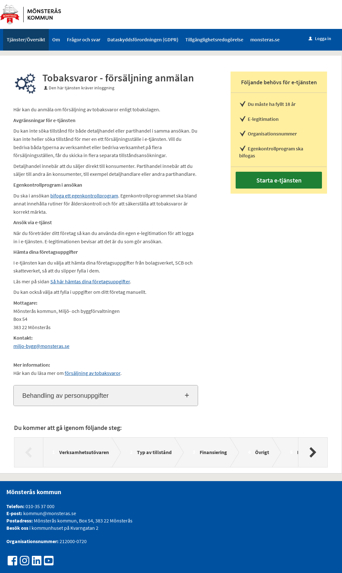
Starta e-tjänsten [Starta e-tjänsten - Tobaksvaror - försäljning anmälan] (279, 180)
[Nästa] (312, 452)
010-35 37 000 (39, 506)
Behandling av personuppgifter (65, 395)
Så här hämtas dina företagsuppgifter (90, 281)
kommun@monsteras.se (49, 513)
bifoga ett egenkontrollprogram (84, 195)
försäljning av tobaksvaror (92, 373)
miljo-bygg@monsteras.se (41, 346)
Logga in (320, 38)
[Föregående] (28, 452)
